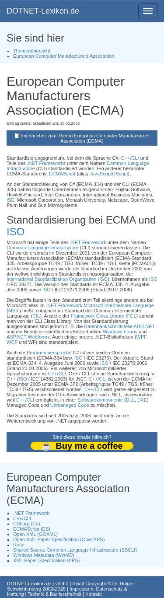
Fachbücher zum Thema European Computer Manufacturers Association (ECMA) (85, 138)
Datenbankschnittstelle (108, 326)
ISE (10, 200)
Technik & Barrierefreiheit (54, 594)
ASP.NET (16, 336)
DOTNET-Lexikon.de (43, 11)
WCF (12, 342)
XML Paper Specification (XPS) (46, 560)
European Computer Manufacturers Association (63, 56)
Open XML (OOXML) (35, 534)
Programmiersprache (49, 352)
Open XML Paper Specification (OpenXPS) (59, 539)
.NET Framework (45, 163)
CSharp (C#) (26, 523)
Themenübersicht (31, 50)
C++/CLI (130, 158)
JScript (120, 173)
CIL (36, 315)
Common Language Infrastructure (42, 247)
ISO (15, 232)
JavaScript (101, 173)
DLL (130, 399)
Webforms (39, 336)
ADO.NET (144, 326)
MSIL (14, 310)
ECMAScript (62, 173)
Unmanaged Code (69, 405)
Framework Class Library (97, 315)
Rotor (19, 544)
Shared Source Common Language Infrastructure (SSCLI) (75, 550)
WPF (141, 336)
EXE (142, 399)
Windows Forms (120, 331)
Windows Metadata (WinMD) (43, 555)
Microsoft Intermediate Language (119, 305)
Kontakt (93, 594)
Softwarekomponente (100, 399)
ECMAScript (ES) (31, 529)
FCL (131, 315)
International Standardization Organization (51, 279)
